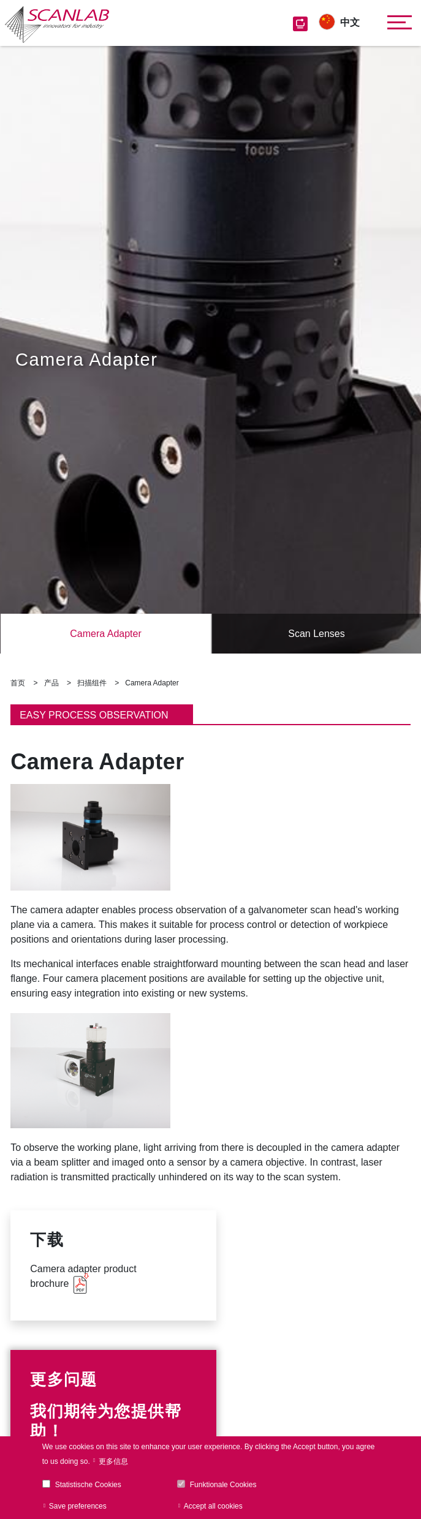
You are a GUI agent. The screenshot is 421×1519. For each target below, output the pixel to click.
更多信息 (113, 1461)
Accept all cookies (213, 1506)
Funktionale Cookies (223, 1484)
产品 (51, 683)
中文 (350, 22)
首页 (17, 683)
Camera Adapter (106, 633)
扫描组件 (92, 683)
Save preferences (78, 1506)
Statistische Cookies (88, 1484)
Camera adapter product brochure (83, 1276)
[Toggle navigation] (396, 22)
